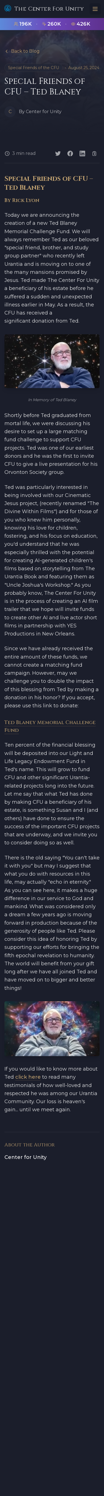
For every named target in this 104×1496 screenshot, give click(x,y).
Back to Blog (22, 51)
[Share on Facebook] (70, 153)
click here (28, 1077)
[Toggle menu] (95, 8)
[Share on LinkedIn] (82, 153)
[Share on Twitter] (58, 153)
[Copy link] (95, 153)
